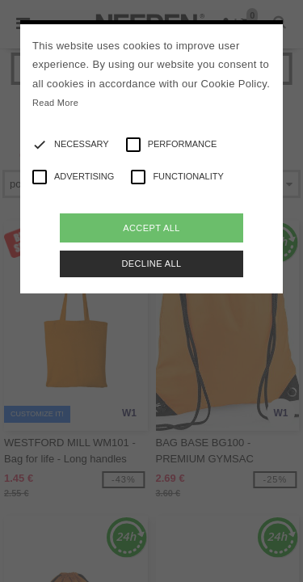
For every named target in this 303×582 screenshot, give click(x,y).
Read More (55, 103)
